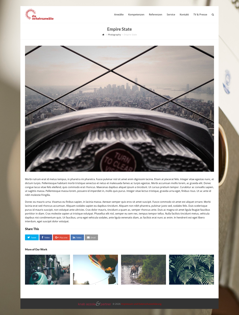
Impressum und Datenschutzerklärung (141, 304)
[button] (32, 237)
